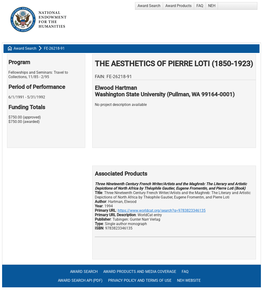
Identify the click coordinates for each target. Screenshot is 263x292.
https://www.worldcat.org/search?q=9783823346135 (162, 210)
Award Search (149, 5)
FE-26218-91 (54, 48)
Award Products (178, 5)
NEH (211, 5)
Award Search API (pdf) (80, 280)
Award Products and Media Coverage (139, 271)
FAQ (199, 5)
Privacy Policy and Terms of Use (139, 280)
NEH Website (189, 280)
